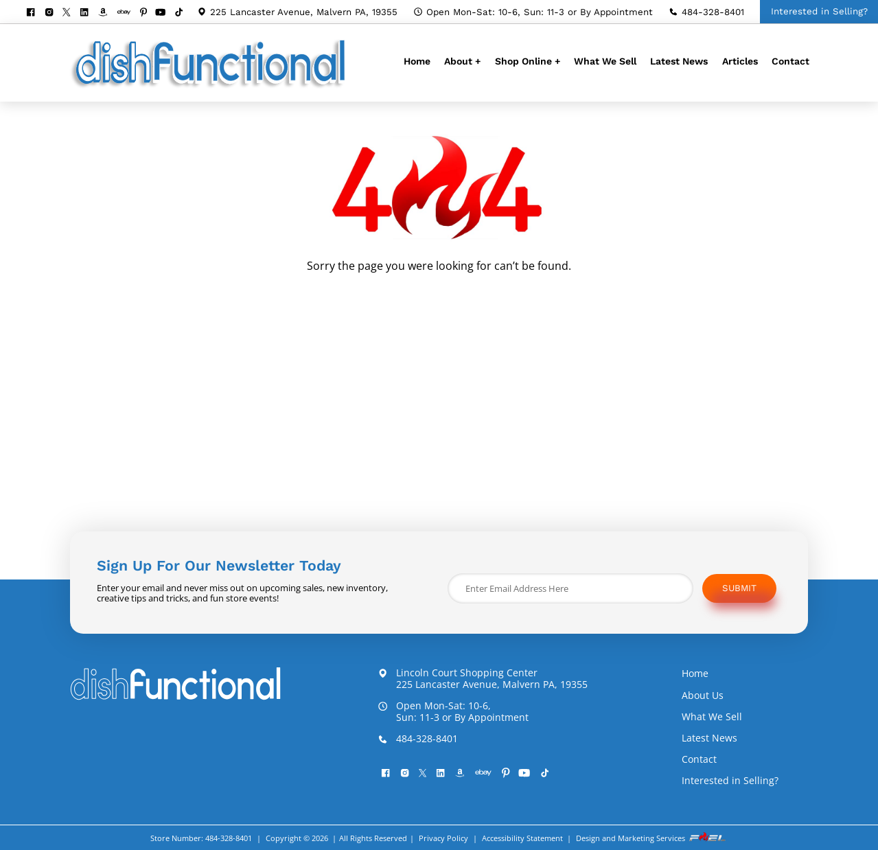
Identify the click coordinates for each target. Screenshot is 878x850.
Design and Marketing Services (652, 837)
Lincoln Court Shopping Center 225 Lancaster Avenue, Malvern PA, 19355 (483, 679)
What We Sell (605, 61)
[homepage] (211, 87)
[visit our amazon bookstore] (106, 13)
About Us (703, 695)
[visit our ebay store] (128, 12)
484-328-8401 (706, 12)
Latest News (679, 61)
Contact (790, 61)
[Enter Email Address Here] (570, 588)
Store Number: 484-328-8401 (201, 838)
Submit (739, 588)
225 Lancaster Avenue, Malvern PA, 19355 (297, 12)
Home (417, 61)
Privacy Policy (443, 838)
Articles (740, 61)
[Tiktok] (183, 13)
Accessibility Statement (522, 838)
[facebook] (34, 13)
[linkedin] (88, 13)
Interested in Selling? (730, 780)
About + (462, 61)
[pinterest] (147, 13)
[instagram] (53, 13)
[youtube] (164, 13)
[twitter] (70, 13)
